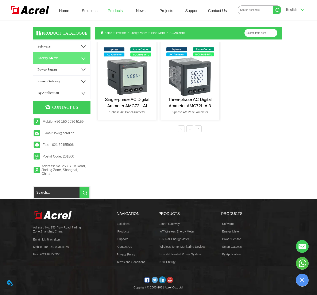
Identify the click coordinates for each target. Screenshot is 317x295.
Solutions (89, 11)
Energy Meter (139, 32)
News (141, 11)
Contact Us (217, 11)
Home (64, 11)
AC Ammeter (177, 32)
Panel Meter (158, 32)
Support (191, 11)
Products (115, 11)
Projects (166, 11)
